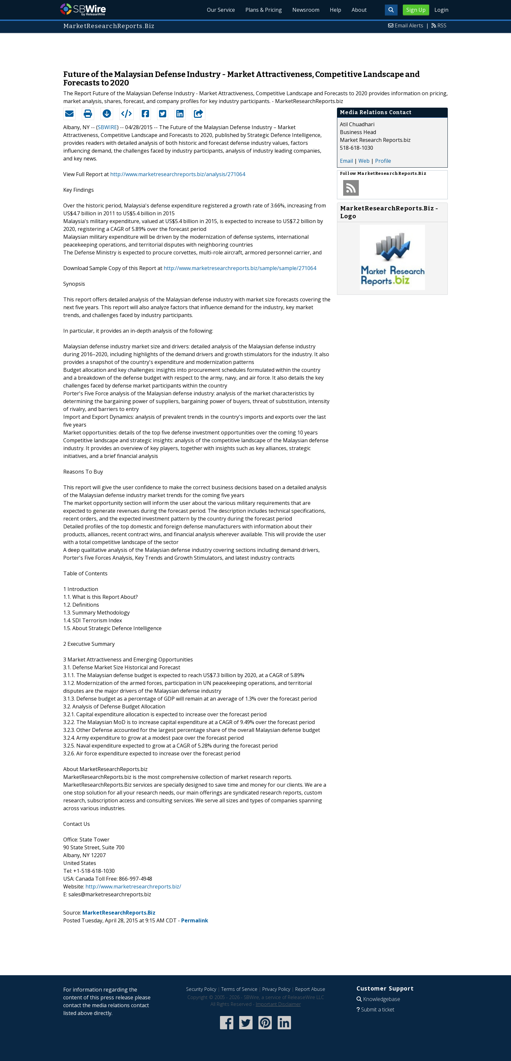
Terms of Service (239, 989)
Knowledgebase (381, 999)
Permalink (194, 920)
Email (346, 160)
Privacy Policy (276, 989)
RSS (441, 25)
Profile (383, 160)
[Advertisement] (255, 48)
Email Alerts (409, 25)
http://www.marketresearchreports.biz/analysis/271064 (177, 174)
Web (364, 160)
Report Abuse (310, 989)
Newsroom (305, 9)
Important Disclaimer (278, 1004)
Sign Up (416, 9)
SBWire (83, 9)
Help (335, 9)
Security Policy (201, 989)
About (359, 9)
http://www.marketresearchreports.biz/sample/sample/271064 (240, 268)
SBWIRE (107, 127)
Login (441, 9)
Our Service (221, 9)
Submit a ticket (377, 1009)
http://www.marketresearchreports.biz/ (133, 886)
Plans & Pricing (263, 9)
